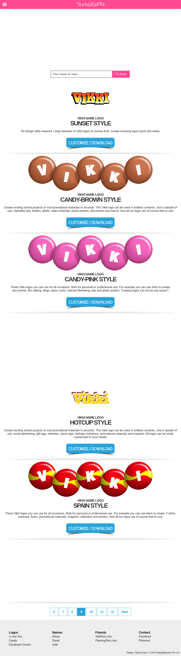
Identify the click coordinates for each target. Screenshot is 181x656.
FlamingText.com (106, 640)
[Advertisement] (90, 39)
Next (125, 612)
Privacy (130, 652)
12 (112, 612)
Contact (144, 632)
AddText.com (103, 636)
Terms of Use (140, 652)
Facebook (145, 636)
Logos (13, 632)
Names (57, 632)
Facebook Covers (20, 644)
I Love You (15, 636)
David (55, 640)
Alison (56, 636)
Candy (13, 640)
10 (91, 612)
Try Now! (120, 74)
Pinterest (144, 640)
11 (101, 612)
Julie (55, 644)
